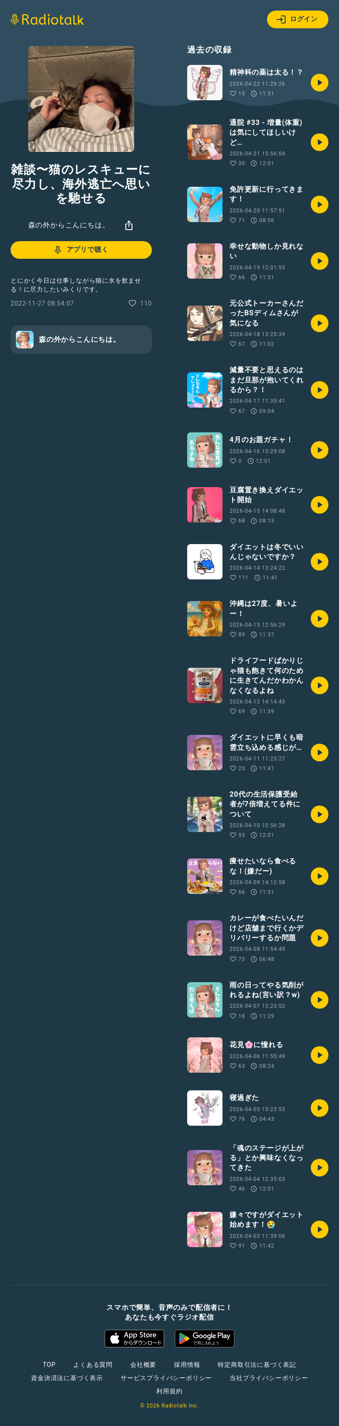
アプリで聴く (81, 250)
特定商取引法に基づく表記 (257, 1364)
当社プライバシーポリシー (269, 1377)
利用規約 (169, 1391)
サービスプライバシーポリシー (166, 1377)
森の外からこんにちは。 (69, 225)
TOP (49, 1364)
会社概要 (143, 1364)
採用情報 (187, 1364)
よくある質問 (93, 1364)
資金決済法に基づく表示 (67, 1377)
